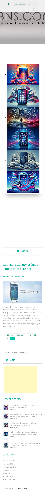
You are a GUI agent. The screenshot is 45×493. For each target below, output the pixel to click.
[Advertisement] (22, 224)
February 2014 (9, 479)
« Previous (19, 335)
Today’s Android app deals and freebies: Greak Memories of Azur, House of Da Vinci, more (25, 434)
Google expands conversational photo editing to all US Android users (23, 424)
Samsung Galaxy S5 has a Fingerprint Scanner (21, 266)
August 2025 (9, 464)
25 (8, 338)
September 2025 (10, 461)
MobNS (21, 276)
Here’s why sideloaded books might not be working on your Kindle (25, 444)
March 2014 (8, 476)
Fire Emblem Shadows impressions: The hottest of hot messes (24, 406)
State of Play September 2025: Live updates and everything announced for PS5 (26, 415)
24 (35, 335)
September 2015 (10, 470)
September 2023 (10, 467)
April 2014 (8, 473)
